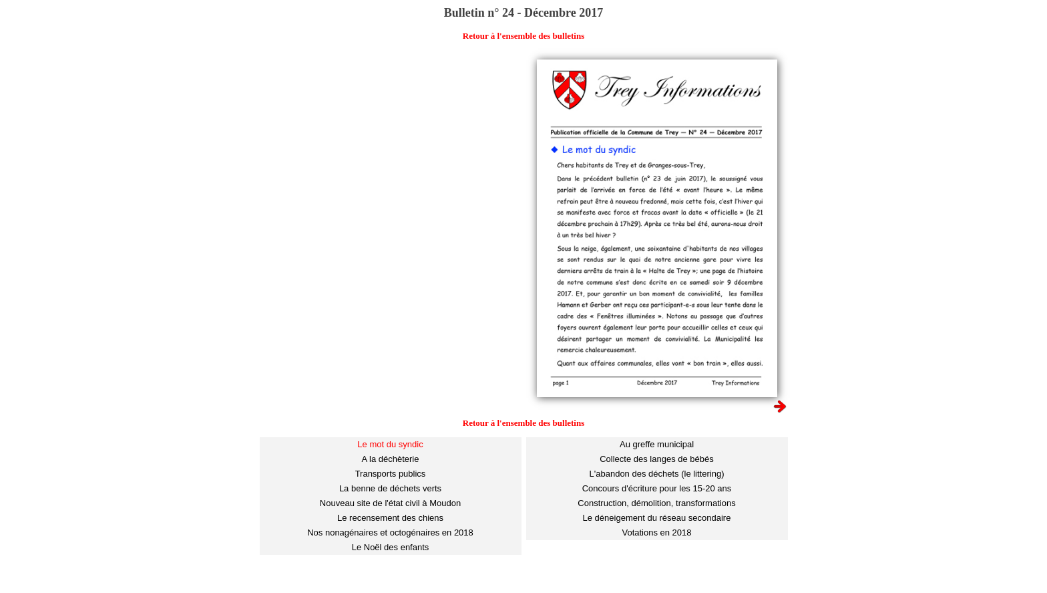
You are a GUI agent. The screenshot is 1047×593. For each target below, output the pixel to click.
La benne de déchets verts (390, 488)
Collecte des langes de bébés (657, 459)
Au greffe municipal (657, 444)
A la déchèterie (390, 459)
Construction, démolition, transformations (656, 503)
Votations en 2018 (656, 532)
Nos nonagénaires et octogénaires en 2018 (390, 532)
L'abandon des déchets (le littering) (657, 474)
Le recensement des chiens (390, 518)
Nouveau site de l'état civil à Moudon (390, 503)
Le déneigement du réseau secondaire (657, 518)
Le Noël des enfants (390, 547)
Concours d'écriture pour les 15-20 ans (657, 488)
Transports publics (390, 474)
